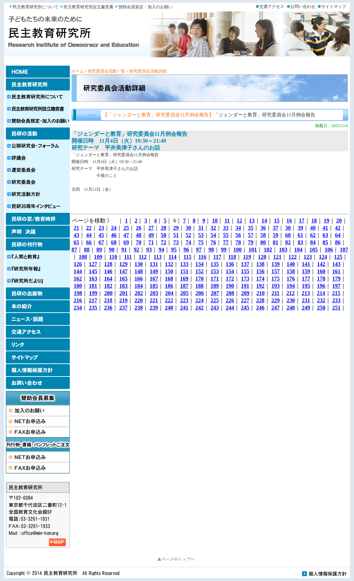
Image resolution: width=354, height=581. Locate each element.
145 (93, 271)
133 (184, 264)
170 (199, 279)
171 (215, 279)
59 (275, 235)
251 (336, 308)
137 (245, 264)
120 (262, 257)
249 (306, 308)
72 (163, 242)
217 (93, 300)
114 (172, 257)
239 (154, 308)
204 (169, 293)
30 (188, 228)
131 (154, 264)
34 (238, 228)
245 (245, 308)
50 (163, 235)
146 (108, 271)
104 (298, 250)
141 (306, 264)
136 (230, 264)
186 (169, 286)
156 (260, 271)
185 (154, 286)
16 (289, 220)
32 (213, 228)
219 (123, 300)
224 (199, 300)
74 (188, 242)
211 (275, 293)
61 (300, 235)
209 (245, 293)
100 (237, 250)
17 (302, 220)
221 (154, 300)
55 (226, 235)
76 (213, 242)
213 (306, 293)
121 (277, 257)
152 (199, 271)
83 (300, 242)
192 (260, 286)
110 (113, 257)
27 (151, 228)
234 (78, 308)
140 (291, 264)
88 (87, 250)
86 (338, 242)
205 (184, 293)
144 (78, 271)
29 (176, 228)
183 (123, 286)
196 (321, 286)
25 (126, 228)
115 (188, 257)
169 (184, 279)
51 (176, 235)
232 (321, 300)
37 (275, 228)
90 (111, 250)
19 (326, 220)
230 (291, 300)
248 (291, 308)
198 (78, 293)
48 (138, 235)
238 (138, 308)
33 (226, 228)
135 (215, 264)
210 (260, 293)
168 (169, 279)
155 (245, 271)
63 (325, 235)
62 (313, 235)
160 (321, 271)
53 (201, 235)
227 (245, 300)
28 (163, 228)
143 (336, 264)
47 (126, 235)
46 (114, 235)
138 (260, 264)
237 (123, 308)
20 (339, 220)
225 (215, 300)
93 (149, 250)
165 (123, 279)
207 (215, 293)
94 (161, 250)
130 (138, 264)
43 (76, 235)
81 (275, 242)
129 (123, 264)
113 (157, 257)
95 (174, 250)
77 (226, 242)
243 (215, 308)
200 (108, 293)
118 (232, 257)
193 (275, 286)
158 (291, 271)
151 (184, 271)
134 (199, 264)
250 (321, 308)
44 (89, 235)
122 (292, 257)
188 (199, 286)
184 (138, 286)
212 (291, 293)
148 (138, 271)
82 (288, 242)
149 (154, 271)
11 (227, 220)
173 (245, 279)
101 (253, 250)
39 (300, 228)
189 (215, 286)
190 (230, 286)
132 (169, 264)
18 (314, 220)
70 (138, 242)
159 (306, 271)
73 (176, 242)
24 (114, 228)
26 (138, 228)
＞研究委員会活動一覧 (104, 71)
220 (138, 300)
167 (154, 279)
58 (263, 235)
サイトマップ (333, 6)
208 (230, 293)
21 (76, 228)
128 (108, 264)
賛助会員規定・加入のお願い (146, 6)
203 (154, 293)
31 (201, 228)
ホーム (77, 71)
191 (245, 286)
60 (288, 235)
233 (336, 300)
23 (101, 228)
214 (321, 293)
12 (239, 220)
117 (217, 257)
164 (108, 279)
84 (313, 242)
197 (336, 286)
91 (124, 250)
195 (306, 286)
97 (199, 250)
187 (184, 286)
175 (275, 279)
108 (83, 257)
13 (252, 220)
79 (250, 242)
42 (338, 228)
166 (138, 279)
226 (230, 300)
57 (250, 235)
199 (93, 293)
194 (291, 286)
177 (306, 279)
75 (201, 242)
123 (308, 257)
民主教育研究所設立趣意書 (88, 6)
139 (275, 264)
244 (230, 308)
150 (169, 271)
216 (78, 300)
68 (114, 242)
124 (323, 257)
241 (184, 308)
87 (74, 250)
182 (108, 286)
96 (186, 250)
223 (184, 300)
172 (230, 279)
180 (78, 286)
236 (108, 308)
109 (98, 257)
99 (223, 250)
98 (211, 250)
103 (283, 250)
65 (76, 242)
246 (260, 308)
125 (338, 257)
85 (325, 242)
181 (93, 286)
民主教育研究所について (35, 6)
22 (89, 228)
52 (188, 235)
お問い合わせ (302, 6)
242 (199, 308)
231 (306, 300)
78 (238, 242)
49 (151, 235)
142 (321, 264)
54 (213, 235)
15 (277, 220)
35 (250, 228)
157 (275, 271)
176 (291, 279)
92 (136, 250)
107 (344, 250)
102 (268, 250)
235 (93, 308)
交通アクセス (271, 6)
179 (336, 279)
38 (288, 228)
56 (238, 235)
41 (325, 228)
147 (123, 271)
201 (123, 293)
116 (202, 257)
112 (143, 257)
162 (78, 279)
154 (230, 271)
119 (247, 257)
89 (99, 250)
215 (336, 293)
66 (89, 242)
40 (313, 228)
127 (93, 264)
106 (329, 250)
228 (260, 300)
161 (336, 271)
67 (101, 242)
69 (126, 242)
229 (275, 300)
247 (275, 308)
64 (338, 235)
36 (263, 228)
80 (263, 242)
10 (214, 220)
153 (215, 271)
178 (321, 279)
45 (101, 235)
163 (93, 279)
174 (260, 279)
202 (138, 293)
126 (78, 264)
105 (313, 250)
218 (108, 300)
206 (199, 293)
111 (128, 257)
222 (169, 300)
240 (169, 308)
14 (264, 220)
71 (151, 242)
